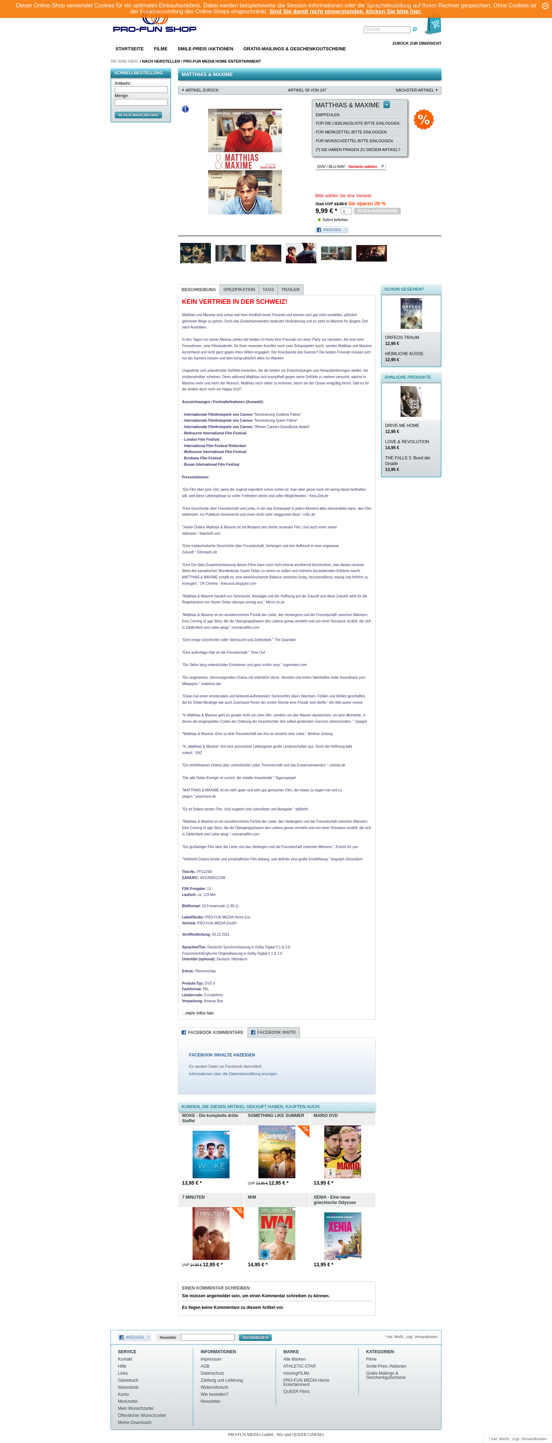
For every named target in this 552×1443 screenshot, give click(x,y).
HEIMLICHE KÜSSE (404, 356)
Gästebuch (128, 1380)
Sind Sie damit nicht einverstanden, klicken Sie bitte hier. (345, 11)
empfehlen (327, 115)
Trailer (290, 289)
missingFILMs (296, 1373)
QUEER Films (296, 1391)
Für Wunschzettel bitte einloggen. (355, 141)
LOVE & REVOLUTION (407, 444)
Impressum (211, 1359)
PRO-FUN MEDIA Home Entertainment (222, 61)
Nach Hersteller (161, 61)
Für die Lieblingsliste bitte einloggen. (358, 123)
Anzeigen (332, 230)
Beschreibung (199, 289)
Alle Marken (294, 1359)
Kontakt (125, 1359)
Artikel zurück (202, 90)
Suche (372, 29)
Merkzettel (127, 1401)
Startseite (129, 48)
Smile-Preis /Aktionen (205, 48)
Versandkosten (534, 1439)
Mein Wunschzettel (135, 1408)
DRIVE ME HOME (402, 428)
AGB (205, 1366)
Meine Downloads (134, 1422)
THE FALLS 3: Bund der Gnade (408, 464)
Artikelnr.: (123, 83)
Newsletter (168, 1338)
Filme (161, 48)
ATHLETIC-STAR (299, 1366)
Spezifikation (239, 289)
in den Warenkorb (138, 115)
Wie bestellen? (214, 1394)
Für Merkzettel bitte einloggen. (352, 132)
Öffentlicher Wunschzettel (142, 1415)
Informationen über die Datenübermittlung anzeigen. (233, 1074)
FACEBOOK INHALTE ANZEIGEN (222, 1055)
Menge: (122, 95)
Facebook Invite (276, 1032)
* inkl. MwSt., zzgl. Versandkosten (411, 1337)
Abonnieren (256, 1337)
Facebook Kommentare (216, 1032)
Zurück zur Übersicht (417, 43)
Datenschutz (212, 1373)
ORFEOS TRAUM (402, 340)
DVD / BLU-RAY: (331, 166)
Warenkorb (128, 1387)
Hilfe (122, 1366)
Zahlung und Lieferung (222, 1380)
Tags (268, 289)
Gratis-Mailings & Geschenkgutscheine (294, 48)
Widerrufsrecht (214, 1387)
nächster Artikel (415, 90)
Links (123, 1373)
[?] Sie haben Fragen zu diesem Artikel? (358, 150)
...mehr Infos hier (198, 1013)
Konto (123, 1394)
